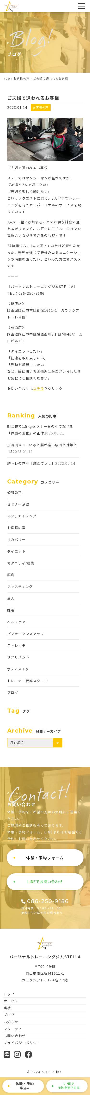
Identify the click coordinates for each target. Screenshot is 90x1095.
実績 (7, 1007)
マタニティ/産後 (20, 563)
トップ (9, 993)
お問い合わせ (15, 1035)
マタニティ (13, 1028)
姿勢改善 (14, 492)
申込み (25, 1085)
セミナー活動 (18, 504)
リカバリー (16, 539)
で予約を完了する (69, 1085)
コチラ (38, 388)
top (7, 78)
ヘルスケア (16, 621)
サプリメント (18, 657)
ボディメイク (18, 669)
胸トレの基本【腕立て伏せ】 (31, 463)
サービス (11, 1000)
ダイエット (16, 551)
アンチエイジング (21, 516)
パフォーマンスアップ (25, 633)
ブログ (12, 692)
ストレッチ (16, 645)
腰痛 (11, 574)
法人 (11, 598)
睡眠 (11, 610)
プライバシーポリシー (22, 1042)
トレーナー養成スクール (27, 680)
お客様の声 (21, 78)
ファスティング (20, 586)
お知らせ (11, 1021)
